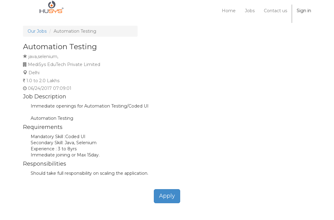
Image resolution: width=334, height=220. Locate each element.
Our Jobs (37, 31)
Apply (167, 196)
